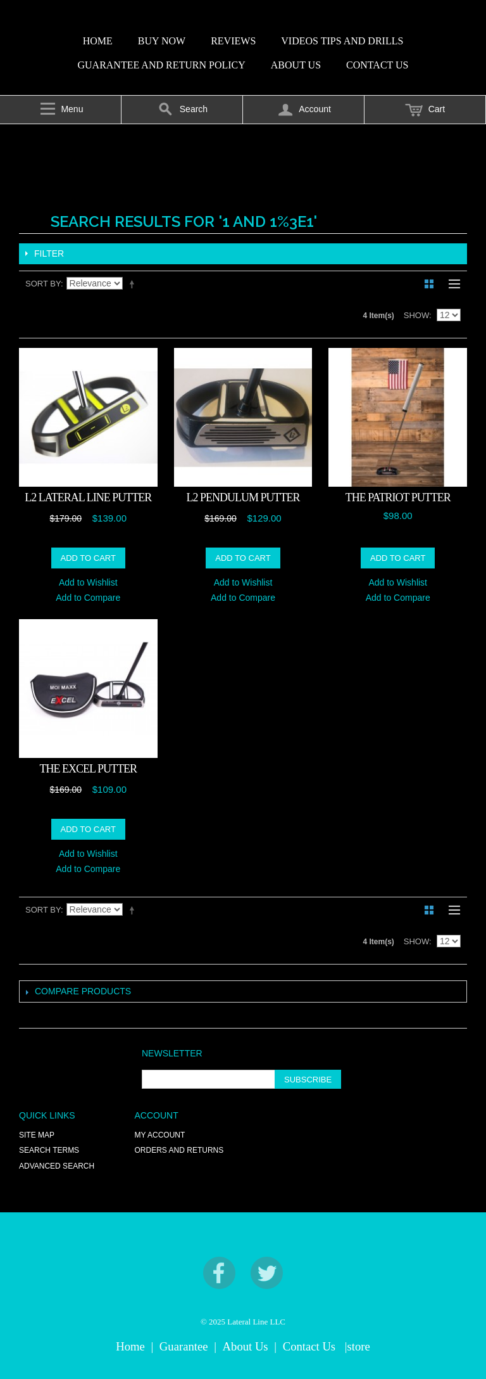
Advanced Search (56, 1166)
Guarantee (183, 1346)
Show (416, 315)
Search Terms (49, 1150)
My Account (160, 1135)
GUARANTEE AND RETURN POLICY (161, 65)
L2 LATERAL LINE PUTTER (88, 497)
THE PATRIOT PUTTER (398, 497)
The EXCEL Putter (88, 768)
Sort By (43, 283)
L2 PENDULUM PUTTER (242, 497)
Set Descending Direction (134, 283)
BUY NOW (161, 40)
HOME (98, 40)
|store (357, 1346)
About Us (245, 1346)
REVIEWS (233, 40)
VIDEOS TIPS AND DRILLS (342, 40)
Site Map (36, 1135)
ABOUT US (296, 65)
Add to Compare (88, 598)
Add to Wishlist (88, 582)
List (451, 283)
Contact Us (309, 1346)
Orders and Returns (179, 1150)
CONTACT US (377, 65)
